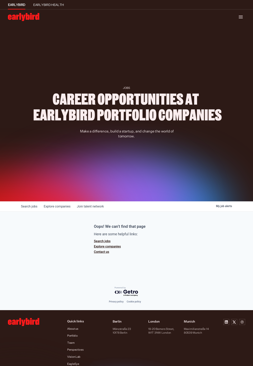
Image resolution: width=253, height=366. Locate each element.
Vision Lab (73, 356)
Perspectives (75, 349)
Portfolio (72, 335)
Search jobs (102, 241)
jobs (29, 206)
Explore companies (107, 246)
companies (57, 206)
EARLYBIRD (16, 5)
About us (72, 328)
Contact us (101, 252)
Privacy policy (116, 301)
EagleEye (73, 363)
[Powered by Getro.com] (126, 292)
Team (71, 342)
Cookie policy (134, 301)
